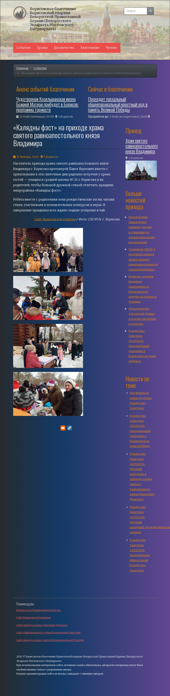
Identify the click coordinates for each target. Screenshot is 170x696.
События (23, 48)
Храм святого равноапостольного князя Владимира (142, 146)
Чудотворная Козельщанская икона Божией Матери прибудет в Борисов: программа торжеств (47, 104)
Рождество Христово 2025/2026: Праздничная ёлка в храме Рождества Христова (140, 555)
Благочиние (90, 48)
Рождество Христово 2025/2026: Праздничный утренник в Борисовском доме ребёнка (142, 346)
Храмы (42, 48)
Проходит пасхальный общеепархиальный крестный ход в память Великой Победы (117, 104)
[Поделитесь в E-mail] (62, 427)
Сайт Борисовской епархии (55, 219)
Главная (22, 68)
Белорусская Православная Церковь (38, 610)
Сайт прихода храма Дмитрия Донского (41, 625)
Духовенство (64, 48)
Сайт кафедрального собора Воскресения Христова (48, 632)
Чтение (111, 48)
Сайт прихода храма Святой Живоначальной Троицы (50, 640)
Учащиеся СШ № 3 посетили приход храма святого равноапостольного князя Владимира (143, 259)
